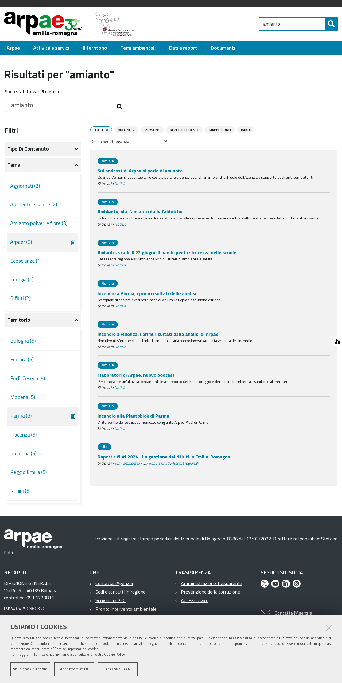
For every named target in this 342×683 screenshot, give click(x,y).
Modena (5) (22, 397)
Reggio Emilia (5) (28, 472)
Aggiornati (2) (25, 186)
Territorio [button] (18, 320)
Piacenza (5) (23, 435)
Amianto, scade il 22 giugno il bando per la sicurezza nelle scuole (167, 252)
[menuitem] (13, 48)
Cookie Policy (114, 654)
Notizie (120, 183)
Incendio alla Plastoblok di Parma (133, 415)
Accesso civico (194, 600)
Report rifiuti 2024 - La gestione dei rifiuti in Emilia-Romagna (164, 456)
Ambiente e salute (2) (33, 205)
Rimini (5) (20, 491)
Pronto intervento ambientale (126, 609)
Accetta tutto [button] (74, 669)
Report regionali (185, 463)
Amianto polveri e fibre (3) (39, 223)
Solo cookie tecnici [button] (30, 669)
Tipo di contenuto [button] (28, 149)
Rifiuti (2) (20, 298)
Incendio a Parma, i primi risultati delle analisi (147, 293)
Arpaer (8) (21, 242)
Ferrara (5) (22, 359)
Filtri (11, 130)
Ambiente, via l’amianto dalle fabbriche (140, 211)
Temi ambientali (127, 463)
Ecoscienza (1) (26, 261)
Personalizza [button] (117, 669)
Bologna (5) (23, 341)
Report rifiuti (159, 463)
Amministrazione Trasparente (211, 583)
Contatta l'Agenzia (114, 583)
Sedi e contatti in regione (120, 591)
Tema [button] (14, 165)
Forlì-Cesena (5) (27, 378)
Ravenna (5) (23, 453)
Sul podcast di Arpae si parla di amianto (140, 170)
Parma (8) (21, 416)
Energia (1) (22, 280)
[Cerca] (331, 24)
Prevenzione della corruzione (210, 591)
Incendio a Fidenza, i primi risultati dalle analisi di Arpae (158, 333)
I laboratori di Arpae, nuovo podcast (136, 374)
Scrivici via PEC (110, 600)
